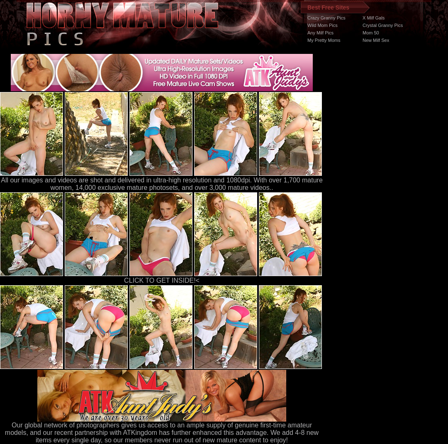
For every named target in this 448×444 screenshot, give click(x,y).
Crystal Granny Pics (383, 25)
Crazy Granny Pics (326, 17)
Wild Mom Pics (322, 25)
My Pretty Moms (323, 40)
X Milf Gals (374, 17)
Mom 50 (371, 32)
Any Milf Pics (320, 32)
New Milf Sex (376, 40)
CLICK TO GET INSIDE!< (162, 280)
